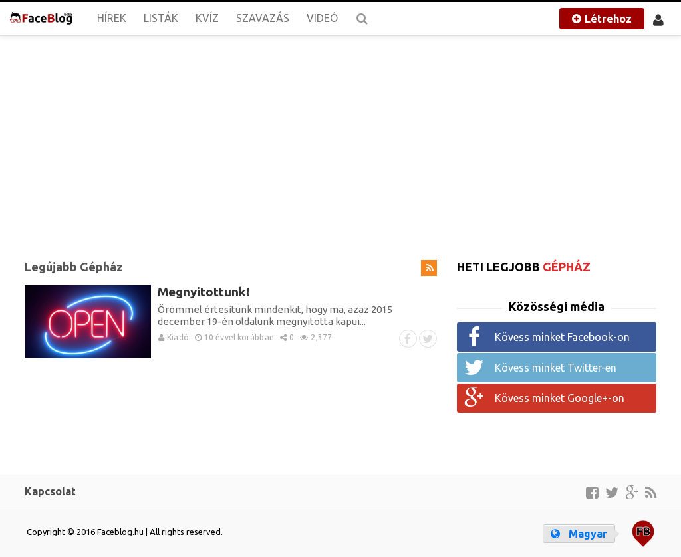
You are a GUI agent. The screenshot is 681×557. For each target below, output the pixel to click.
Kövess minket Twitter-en (555, 368)
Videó (322, 18)
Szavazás (262, 18)
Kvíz (207, 18)
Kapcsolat (50, 491)
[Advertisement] (340, 140)
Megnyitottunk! (204, 291)
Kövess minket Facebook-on (562, 337)
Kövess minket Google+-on (559, 398)
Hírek (111, 18)
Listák (161, 18)
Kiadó (173, 337)
